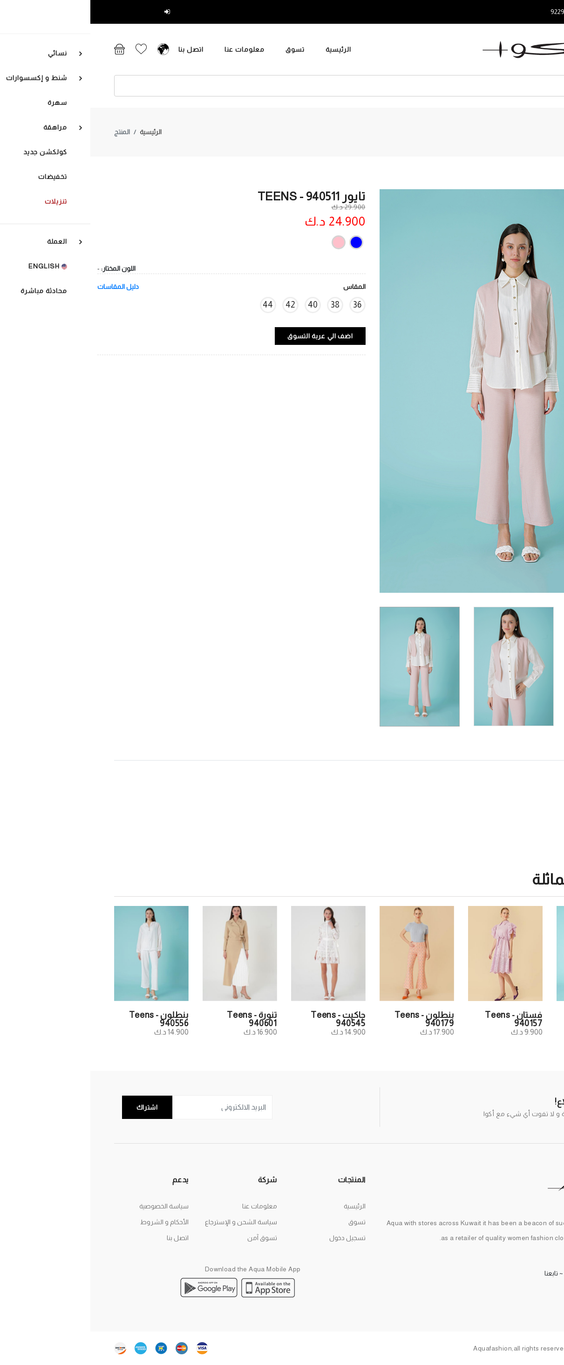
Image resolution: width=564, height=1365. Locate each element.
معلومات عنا (132, 49)
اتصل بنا (78, 49)
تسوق (182, 49)
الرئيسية (225, 49)
